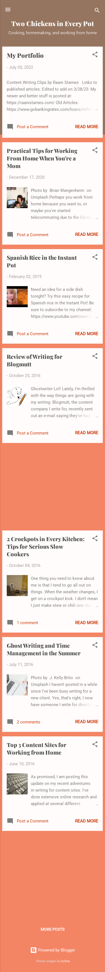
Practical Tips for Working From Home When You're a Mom (42, 158)
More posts (52, 929)
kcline (65, 961)
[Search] (97, 11)
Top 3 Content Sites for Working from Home (36, 748)
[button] (95, 55)
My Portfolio (25, 55)
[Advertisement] (52, 486)
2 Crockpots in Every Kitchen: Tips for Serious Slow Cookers (46, 546)
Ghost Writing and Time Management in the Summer (44, 649)
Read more (86, 126)
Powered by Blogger (52, 950)
